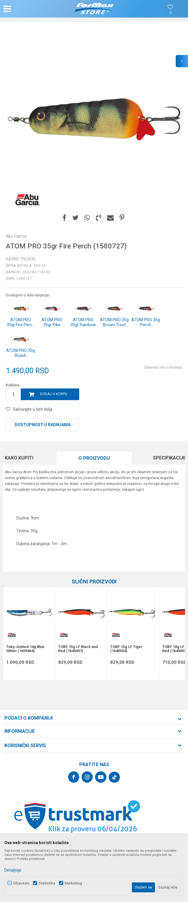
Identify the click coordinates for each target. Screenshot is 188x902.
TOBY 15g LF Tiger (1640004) (126, 649)
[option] (94, 119)
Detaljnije (12, 870)
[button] (31, 9)
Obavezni (21, 883)
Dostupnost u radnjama (42, 424)
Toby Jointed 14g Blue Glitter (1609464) (25, 649)
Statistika (47, 883)
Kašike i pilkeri (20, 259)
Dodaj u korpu (53, 394)
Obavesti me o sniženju (163, 367)
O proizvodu (94, 458)
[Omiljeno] (170, 13)
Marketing (73, 883)
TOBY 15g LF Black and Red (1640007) (78, 649)
